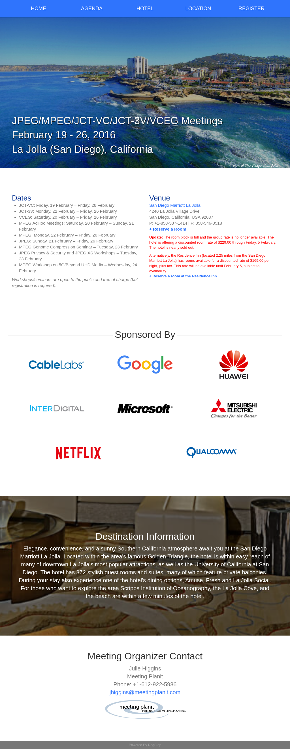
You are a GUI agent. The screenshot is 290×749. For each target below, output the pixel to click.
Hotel (145, 8)
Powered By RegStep (145, 745)
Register (251, 8)
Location (198, 8)
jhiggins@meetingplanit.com (145, 692)
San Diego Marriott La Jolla (175, 205)
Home (38, 8)
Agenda (92, 8)
